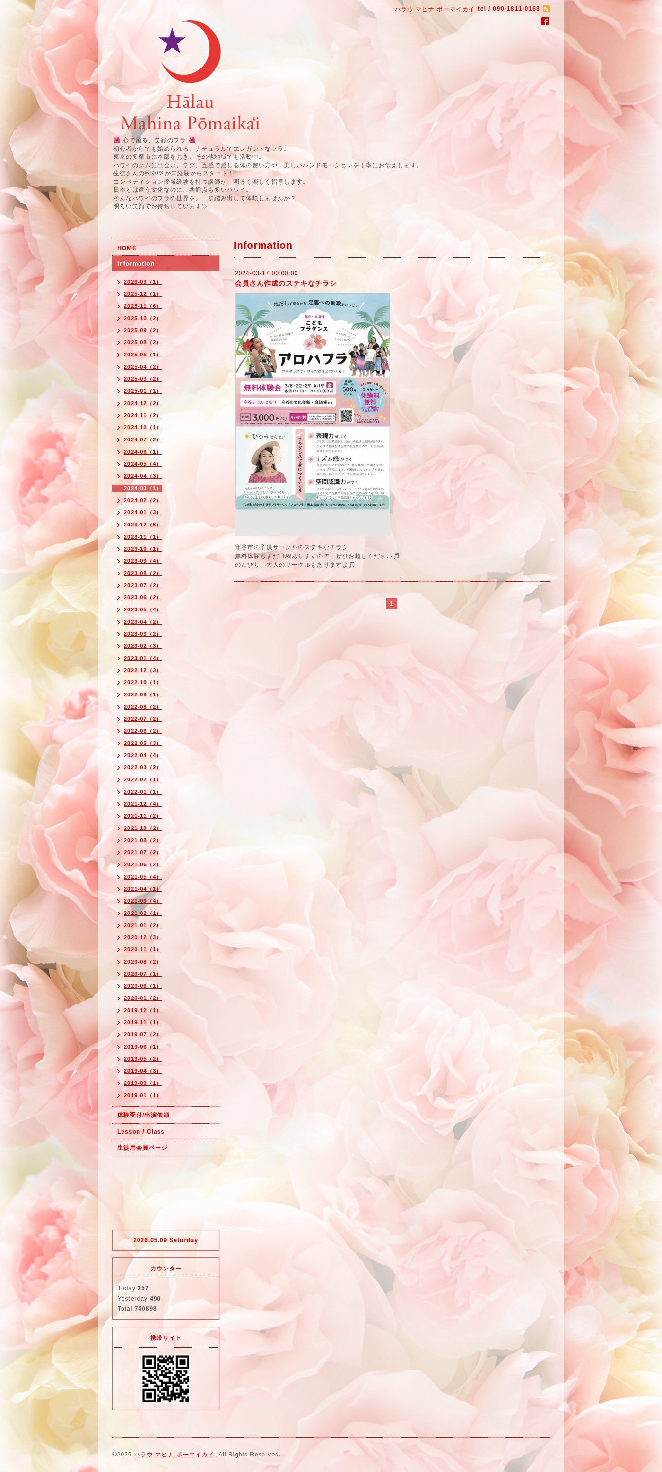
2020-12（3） (143, 937)
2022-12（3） (143, 670)
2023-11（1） (143, 537)
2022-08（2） (143, 707)
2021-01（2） (143, 925)
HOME (127, 248)
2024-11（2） (143, 415)
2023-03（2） (143, 634)
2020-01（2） (143, 998)
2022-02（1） (143, 779)
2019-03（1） (143, 1083)
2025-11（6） (143, 306)
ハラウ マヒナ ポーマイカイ (174, 1454)
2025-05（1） (143, 354)
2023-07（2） (143, 585)
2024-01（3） (143, 512)
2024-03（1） (143, 488)
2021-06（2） (143, 864)
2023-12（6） (143, 524)
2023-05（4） (143, 609)
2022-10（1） (143, 682)
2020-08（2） (143, 961)
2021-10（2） (143, 828)
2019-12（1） (143, 1010)
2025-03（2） (143, 379)
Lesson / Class (141, 1131)
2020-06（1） (143, 986)
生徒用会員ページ (142, 1147)
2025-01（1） (143, 391)
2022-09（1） (143, 694)
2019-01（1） (143, 1095)
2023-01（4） (143, 658)
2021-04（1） (143, 889)
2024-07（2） (143, 439)
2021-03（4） (143, 901)
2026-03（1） (143, 282)
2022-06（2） (143, 731)
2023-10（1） (143, 549)
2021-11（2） (143, 816)
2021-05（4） (143, 877)
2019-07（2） (143, 1034)
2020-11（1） (143, 949)
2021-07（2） (143, 852)
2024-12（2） (143, 403)
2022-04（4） (143, 755)
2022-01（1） (143, 792)
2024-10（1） (143, 427)
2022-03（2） (143, 767)
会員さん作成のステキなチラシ (286, 283)
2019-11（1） (143, 1022)
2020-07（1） (143, 974)
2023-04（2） (143, 622)
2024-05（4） (143, 464)
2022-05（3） (143, 743)
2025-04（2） (143, 367)
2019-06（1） (143, 1046)
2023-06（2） (143, 597)
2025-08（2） (143, 342)
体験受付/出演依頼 (143, 1115)
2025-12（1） (143, 294)
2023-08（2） (143, 573)
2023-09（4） (143, 561)
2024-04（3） (143, 476)
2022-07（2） (143, 719)
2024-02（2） (143, 500)
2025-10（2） (143, 318)
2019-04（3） (143, 1071)
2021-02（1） (143, 913)
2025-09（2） (143, 330)
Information (136, 263)
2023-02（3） (143, 646)
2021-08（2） (143, 840)
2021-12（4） (143, 804)
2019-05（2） (143, 1059)
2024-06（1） (143, 452)
